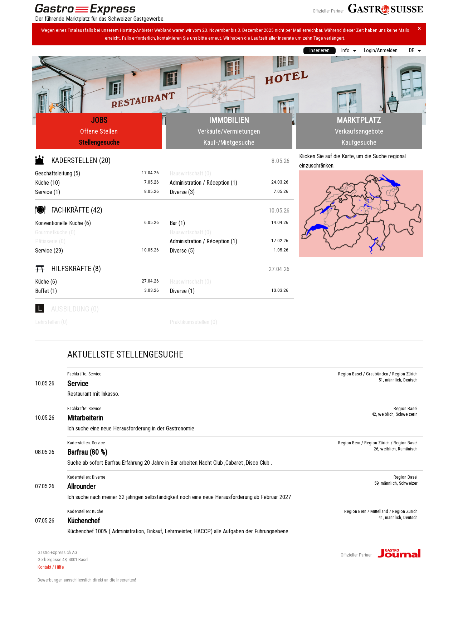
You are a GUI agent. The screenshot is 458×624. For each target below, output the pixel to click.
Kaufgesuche (359, 142)
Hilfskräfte (63, 268)
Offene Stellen (99, 131)
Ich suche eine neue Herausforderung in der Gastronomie (130, 428)
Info (345, 51)
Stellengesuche (99, 142)
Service (43, 192)
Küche (42, 182)
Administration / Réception (199, 182)
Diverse (178, 192)
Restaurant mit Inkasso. (93, 393)
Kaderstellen (66, 160)
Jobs (99, 120)
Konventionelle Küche (59, 223)
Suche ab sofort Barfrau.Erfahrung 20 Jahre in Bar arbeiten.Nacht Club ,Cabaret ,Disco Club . (169, 462)
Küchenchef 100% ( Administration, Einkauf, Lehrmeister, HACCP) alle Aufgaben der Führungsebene (177, 531)
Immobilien (229, 120)
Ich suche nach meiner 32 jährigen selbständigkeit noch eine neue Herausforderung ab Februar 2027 (179, 497)
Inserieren (320, 51)
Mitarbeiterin (85, 418)
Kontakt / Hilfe (51, 567)
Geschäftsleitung (53, 173)
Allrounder (81, 486)
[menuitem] (319, 50)
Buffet (42, 291)
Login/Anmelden (381, 51)
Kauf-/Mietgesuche (229, 142)
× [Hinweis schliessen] (419, 28)
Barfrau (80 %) (87, 452)
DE (411, 51)
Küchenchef (83, 520)
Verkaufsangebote (359, 131)
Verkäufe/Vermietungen (229, 131)
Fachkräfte (62, 210)
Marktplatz (359, 120)
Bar (173, 223)
